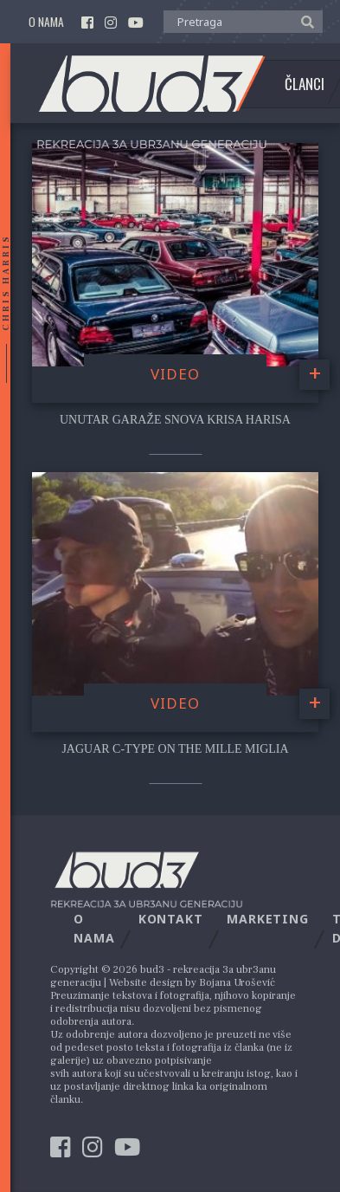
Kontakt (170, 918)
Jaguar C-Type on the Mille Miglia (174, 748)
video (175, 374)
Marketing (268, 918)
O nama (46, 22)
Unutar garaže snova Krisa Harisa (175, 419)
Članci (304, 84)
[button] (303, 20)
